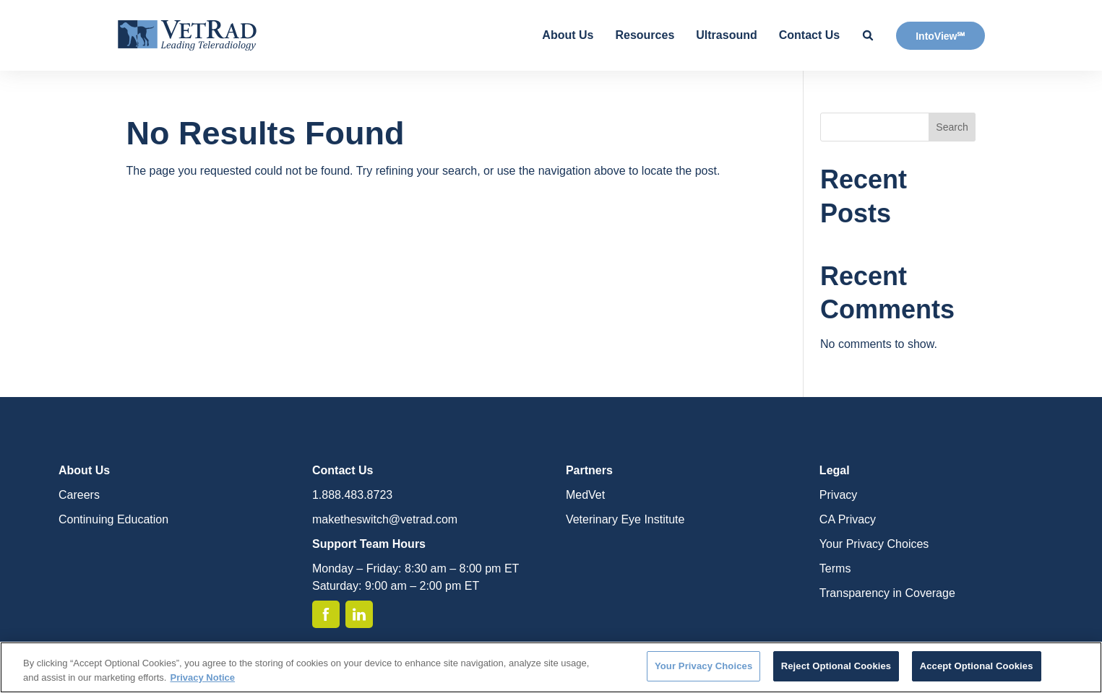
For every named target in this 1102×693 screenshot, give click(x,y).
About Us (567, 35)
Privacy (838, 495)
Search (952, 127)
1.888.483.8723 (352, 495)
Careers (79, 495)
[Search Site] (868, 35)
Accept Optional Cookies (976, 666)
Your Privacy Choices (874, 544)
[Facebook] (326, 614)
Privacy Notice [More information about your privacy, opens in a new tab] (202, 677)
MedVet (585, 495)
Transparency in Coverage (887, 593)
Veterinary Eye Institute (625, 519)
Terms (835, 568)
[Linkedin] (359, 614)
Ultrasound (726, 35)
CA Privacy (847, 519)
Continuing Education (113, 519)
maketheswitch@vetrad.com (384, 519)
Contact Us (809, 35)
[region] (551, 667)
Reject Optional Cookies (836, 666)
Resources (644, 35)
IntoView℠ (940, 36)
